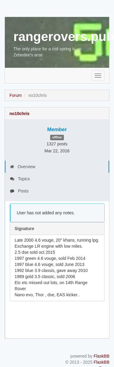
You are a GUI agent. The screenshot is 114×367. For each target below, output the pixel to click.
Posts (19, 191)
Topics (20, 178)
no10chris (19, 113)
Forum (15, 95)
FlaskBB (101, 356)
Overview (22, 166)
